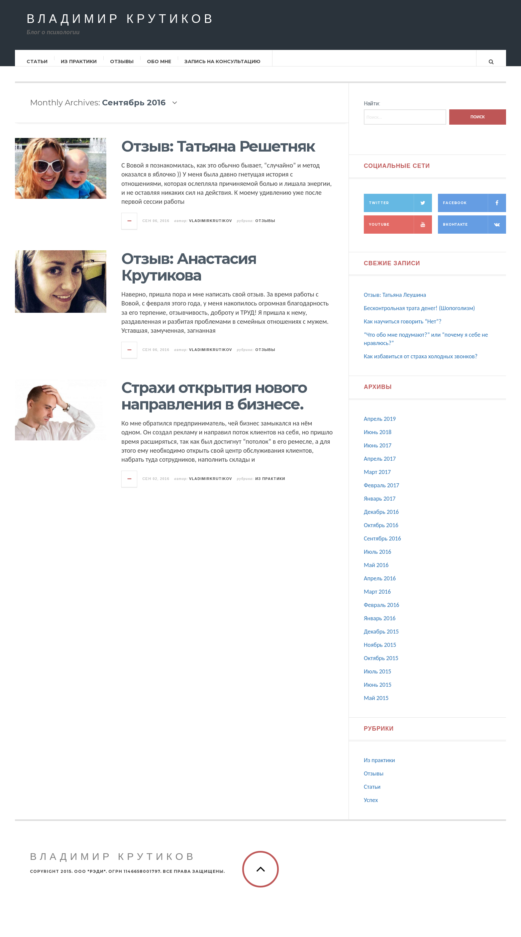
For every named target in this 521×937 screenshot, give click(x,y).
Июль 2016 (377, 558)
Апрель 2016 (380, 585)
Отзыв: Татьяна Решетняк (218, 153)
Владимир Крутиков (121, 19)
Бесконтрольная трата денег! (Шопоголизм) (419, 314)
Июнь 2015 (377, 691)
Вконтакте (474, 231)
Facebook (474, 209)
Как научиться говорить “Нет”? (403, 328)
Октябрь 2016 (381, 531)
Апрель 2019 (380, 425)
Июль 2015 (377, 678)
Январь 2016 (379, 625)
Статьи (37, 61)
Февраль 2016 (381, 611)
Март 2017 (377, 478)
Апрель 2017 (380, 465)
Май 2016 (376, 571)
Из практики (79, 61)
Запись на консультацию (223, 61)
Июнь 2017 (377, 452)
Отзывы (122, 61)
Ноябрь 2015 (380, 651)
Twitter (400, 209)
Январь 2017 (379, 505)
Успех (371, 806)
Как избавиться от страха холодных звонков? (420, 363)
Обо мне (159, 61)
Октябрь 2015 (381, 664)
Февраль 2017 (381, 492)
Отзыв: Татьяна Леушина (395, 301)
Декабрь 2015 (381, 638)
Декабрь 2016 (381, 518)
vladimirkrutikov (210, 227)
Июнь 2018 (377, 438)
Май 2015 (376, 704)
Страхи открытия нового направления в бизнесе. (214, 402)
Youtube (400, 231)
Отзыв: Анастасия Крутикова (188, 273)
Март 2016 (377, 598)
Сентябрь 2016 (382, 545)
